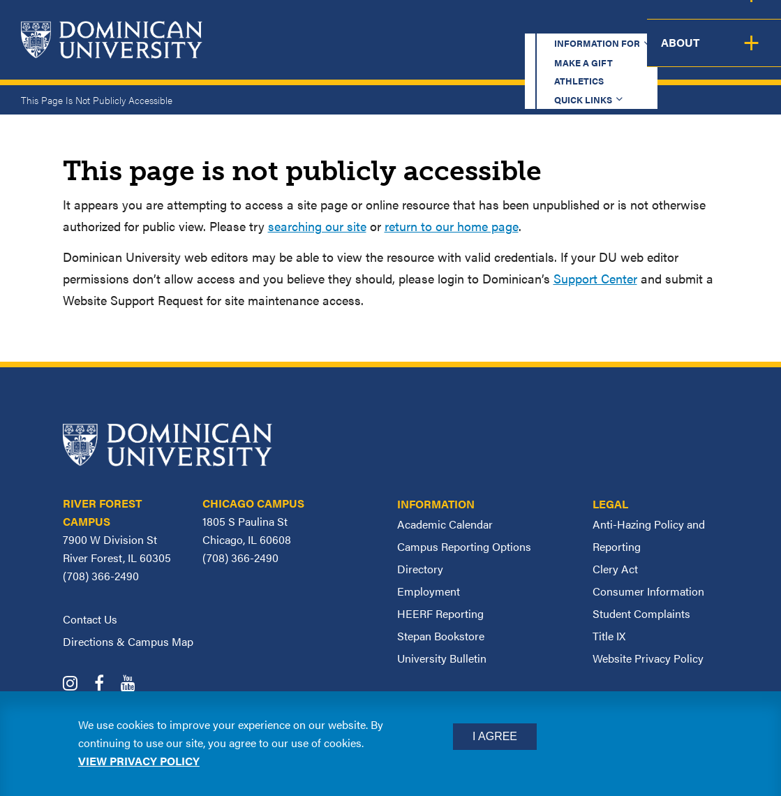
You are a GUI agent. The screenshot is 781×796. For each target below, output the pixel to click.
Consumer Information (648, 591)
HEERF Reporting (440, 613)
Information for (330, 24)
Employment (428, 591)
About (751, 53)
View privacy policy (139, 761)
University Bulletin (441, 658)
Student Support (564, 53)
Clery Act (615, 569)
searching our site (317, 226)
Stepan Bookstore (440, 636)
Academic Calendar (445, 524)
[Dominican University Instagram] (77, 685)
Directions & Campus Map (128, 641)
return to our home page (452, 226)
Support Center (595, 278)
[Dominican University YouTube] (135, 685)
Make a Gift (440, 24)
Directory (420, 569)
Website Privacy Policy (648, 658)
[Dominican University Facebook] (106, 685)
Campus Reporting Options (464, 546)
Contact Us (90, 619)
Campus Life (674, 53)
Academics (338, 53)
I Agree (495, 736)
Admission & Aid (441, 53)
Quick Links (604, 24)
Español (694, 24)
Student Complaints (641, 613)
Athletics (522, 24)
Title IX (609, 636)
